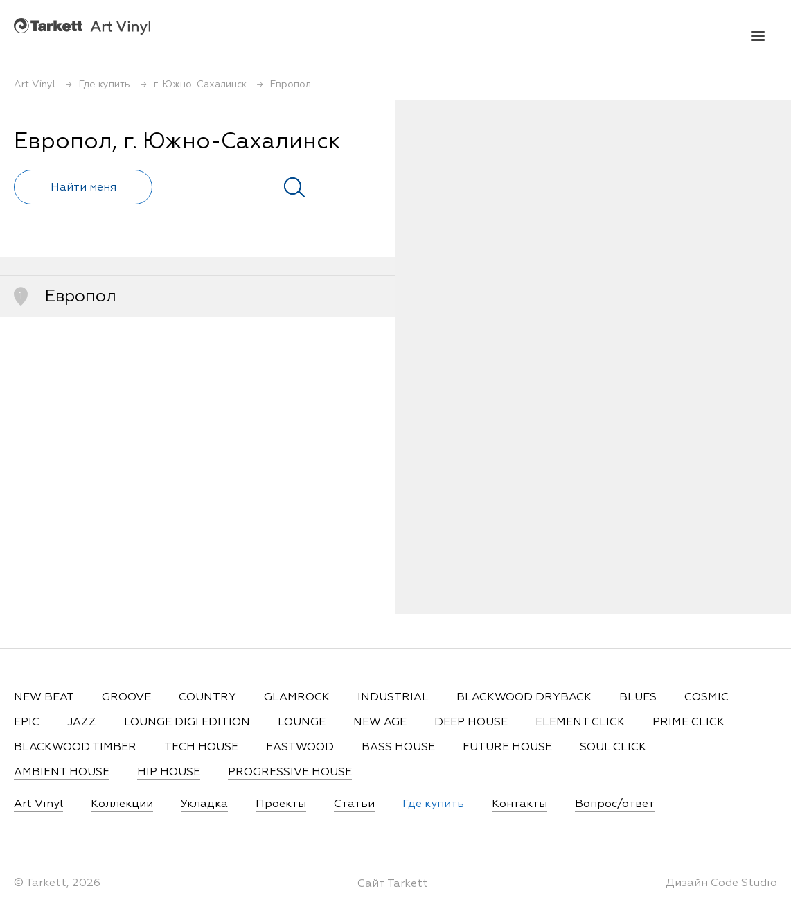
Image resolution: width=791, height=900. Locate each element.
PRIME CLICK (688, 722)
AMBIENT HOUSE (61, 772)
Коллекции (122, 804)
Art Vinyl (82, 26)
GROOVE (126, 697)
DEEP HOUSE (471, 722)
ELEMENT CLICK (580, 722)
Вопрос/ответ (615, 804)
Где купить (433, 804)
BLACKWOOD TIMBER (75, 747)
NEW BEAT (44, 697)
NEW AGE (380, 722)
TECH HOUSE (201, 747)
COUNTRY (207, 697)
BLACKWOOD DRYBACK (524, 697)
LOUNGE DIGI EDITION (187, 722)
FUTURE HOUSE (507, 747)
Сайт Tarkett (392, 884)
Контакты (519, 804)
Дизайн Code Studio (721, 883)
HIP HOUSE (168, 772)
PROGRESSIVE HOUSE (290, 772)
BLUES (638, 697)
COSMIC (706, 697)
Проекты (281, 804)
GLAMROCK (297, 697)
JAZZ (81, 722)
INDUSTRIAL (393, 697)
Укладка (204, 804)
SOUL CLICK (613, 747)
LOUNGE (302, 722)
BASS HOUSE (398, 747)
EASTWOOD (300, 747)
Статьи (354, 804)
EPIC (26, 722)
